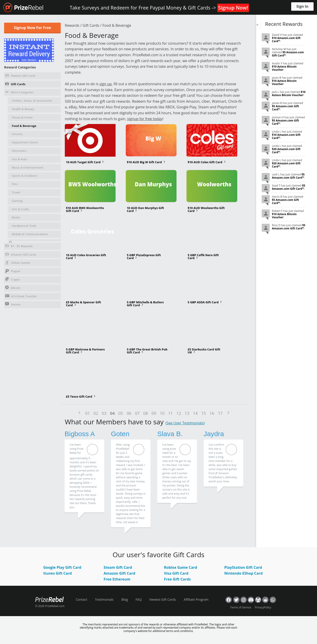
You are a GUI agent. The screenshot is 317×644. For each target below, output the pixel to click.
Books (16, 217)
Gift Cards (15, 85)
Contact (81, 599)
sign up (105, 83)
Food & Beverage (24, 126)
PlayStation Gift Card (243, 567)
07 (137, 413)
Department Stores (25, 142)
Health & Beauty (23, 109)
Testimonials (104, 599)
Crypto (12, 279)
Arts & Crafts (20, 209)
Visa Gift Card (176, 573)
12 (178, 413)
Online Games (17, 263)
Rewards (72, 25)
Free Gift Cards (177, 579)
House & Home (22, 117)
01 (87, 413)
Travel (16, 192)
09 (154, 413)
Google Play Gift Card (62, 567)
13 (187, 413)
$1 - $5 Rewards (19, 247)
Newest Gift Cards (20, 76)
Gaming (17, 201)
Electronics (19, 151)
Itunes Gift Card (57, 573)
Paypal (12, 272)
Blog (124, 599)
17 (220, 413)
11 (170, 413)
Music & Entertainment (27, 167)
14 (195, 413)
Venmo (13, 304)
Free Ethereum (117, 579)
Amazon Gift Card (119, 573)
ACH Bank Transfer (21, 296)
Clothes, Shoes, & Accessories (32, 101)
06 (129, 413)
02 (96, 413)
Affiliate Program (196, 599)
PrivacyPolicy (263, 607)
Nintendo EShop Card (243, 573)
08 (145, 413)
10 (162, 413)
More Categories (19, 92)
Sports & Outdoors (24, 176)
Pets (15, 184)
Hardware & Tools (24, 226)
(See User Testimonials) (185, 422)
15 (203, 413)
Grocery (17, 134)
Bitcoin (12, 288)
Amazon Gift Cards (20, 255)
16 (212, 413)
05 (120, 413)
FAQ (139, 599)
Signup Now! (233, 7)
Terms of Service (240, 607)
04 (112, 413)
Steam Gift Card (118, 567)
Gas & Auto (19, 159)
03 (104, 413)
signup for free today (144, 118)
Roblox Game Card (180, 567)
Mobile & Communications (30, 234)
